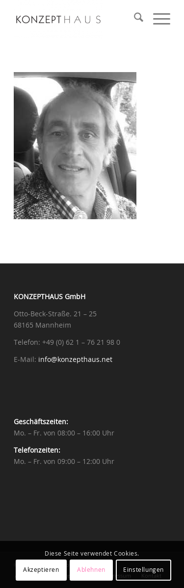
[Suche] (133, 19)
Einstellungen (143, 570)
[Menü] (156, 19)
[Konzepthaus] (76, 19)
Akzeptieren (41, 570)
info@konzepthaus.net (75, 360)
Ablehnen (91, 570)
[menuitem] (133, 19)
